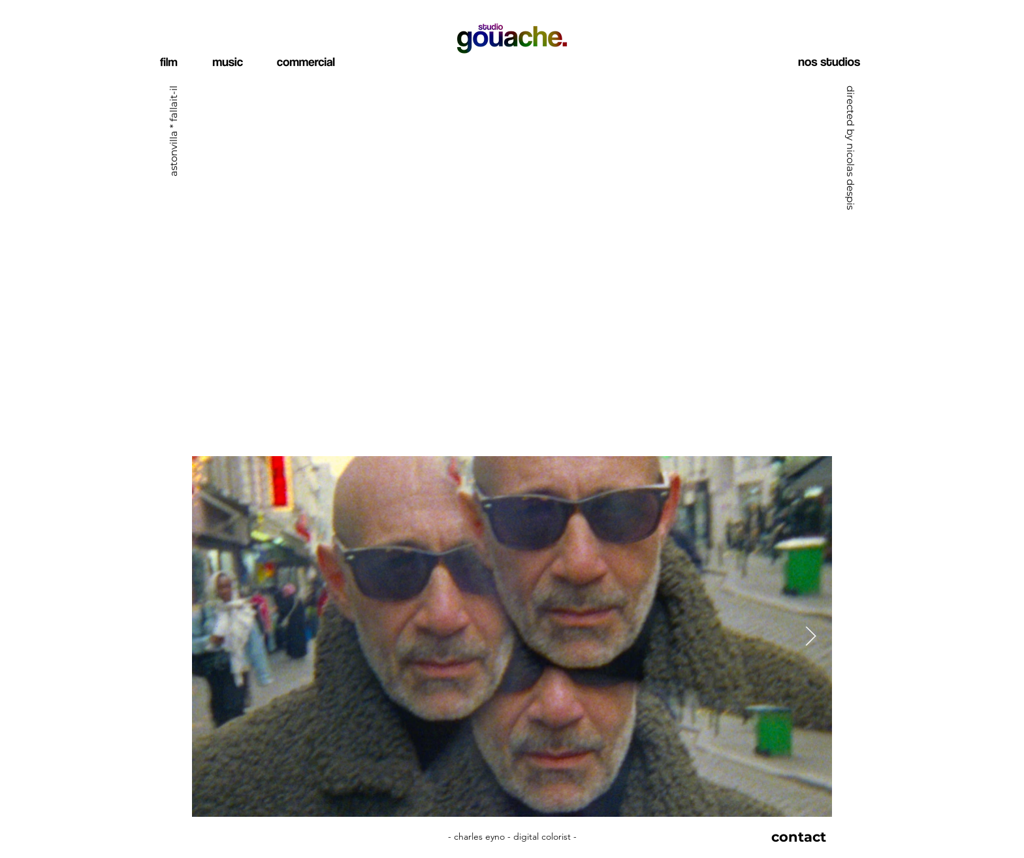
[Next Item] (811, 636)
